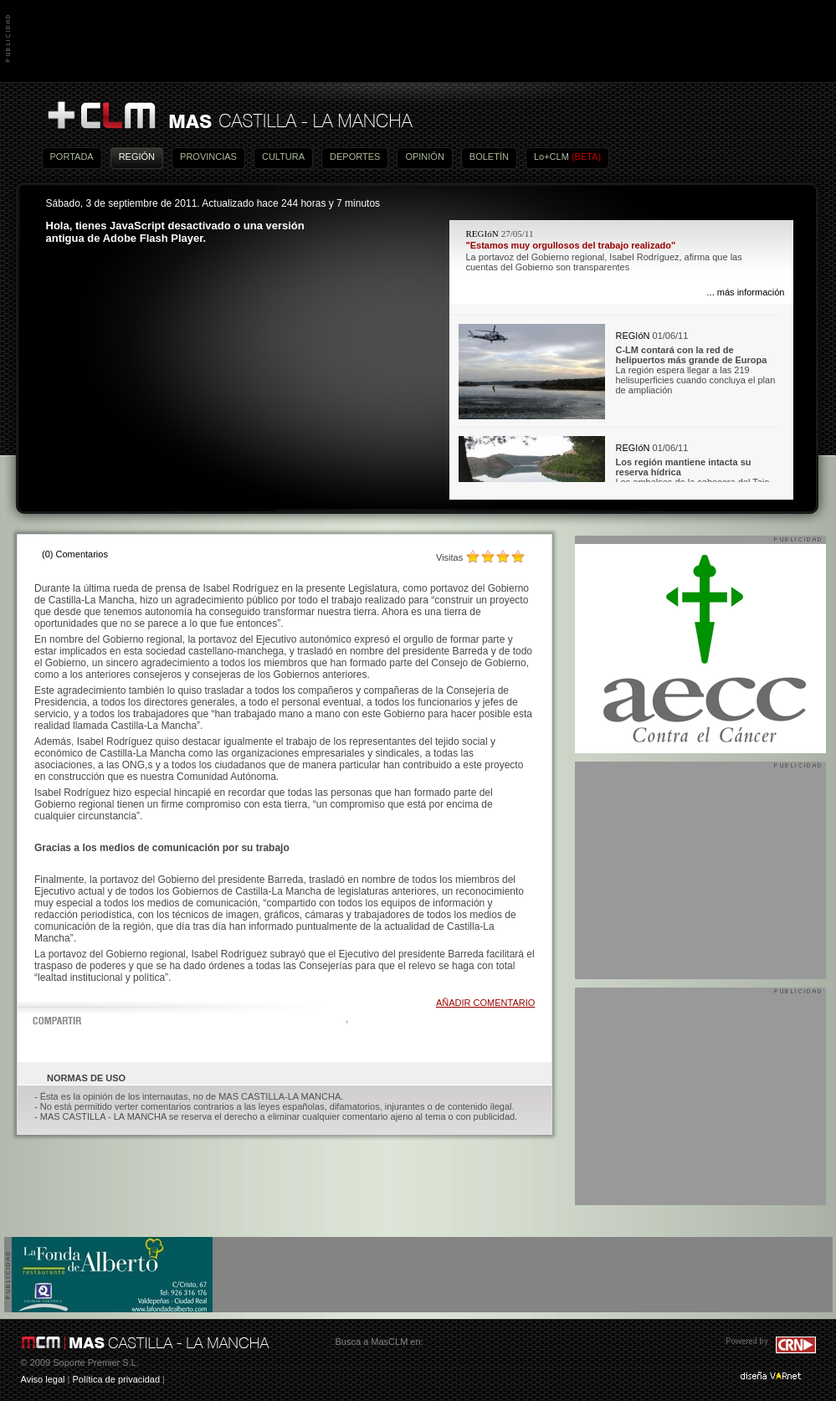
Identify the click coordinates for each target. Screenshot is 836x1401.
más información (751, 292)
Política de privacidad (116, 1379)
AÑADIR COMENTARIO (485, 1003)
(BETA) (586, 156)
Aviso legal (43, 1379)
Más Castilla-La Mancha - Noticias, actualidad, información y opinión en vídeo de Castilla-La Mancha (229, 116)
